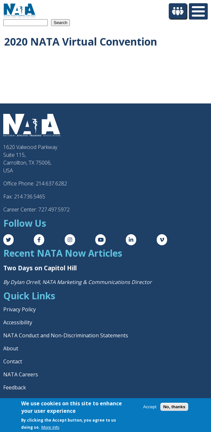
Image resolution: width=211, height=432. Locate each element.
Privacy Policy (19, 309)
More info (50, 427)
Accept (149, 406)
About (10, 348)
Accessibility (17, 322)
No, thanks (174, 406)
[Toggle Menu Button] (198, 11)
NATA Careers (20, 374)
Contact (12, 361)
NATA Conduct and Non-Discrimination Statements (65, 335)
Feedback (14, 387)
